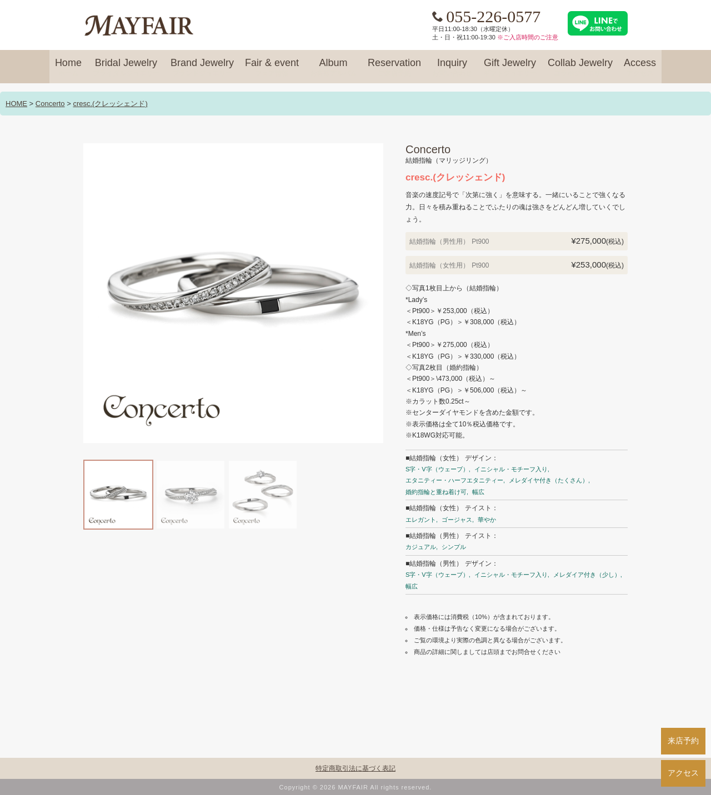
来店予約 (683, 740)
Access (640, 67)
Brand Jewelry (202, 67)
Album (333, 67)
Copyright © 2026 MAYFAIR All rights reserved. (355, 787)
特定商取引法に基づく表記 (355, 768)
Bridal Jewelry (126, 67)
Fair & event (272, 67)
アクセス (683, 772)
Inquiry (452, 67)
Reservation (394, 67)
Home (68, 67)
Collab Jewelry (580, 67)
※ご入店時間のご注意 (527, 37)
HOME (16, 103)
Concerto (50, 103)
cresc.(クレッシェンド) (110, 103)
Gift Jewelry (510, 67)
